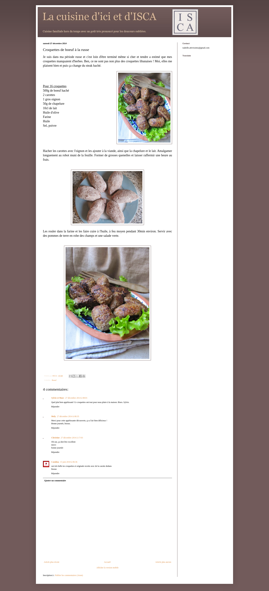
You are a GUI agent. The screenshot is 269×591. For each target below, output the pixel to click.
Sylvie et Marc (57, 398)
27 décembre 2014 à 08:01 (76, 398)
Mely (53, 416)
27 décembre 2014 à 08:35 (68, 416)
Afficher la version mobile (107, 567)
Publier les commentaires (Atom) (69, 575)
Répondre (55, 406)
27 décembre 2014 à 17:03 (72, 437)
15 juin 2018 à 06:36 (68, 462)
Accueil (107, 562)
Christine (55, 437)
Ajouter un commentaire (55, 480)
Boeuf (54, 380)
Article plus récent (51, 562)
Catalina (55, 462)
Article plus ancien (163, 562)
